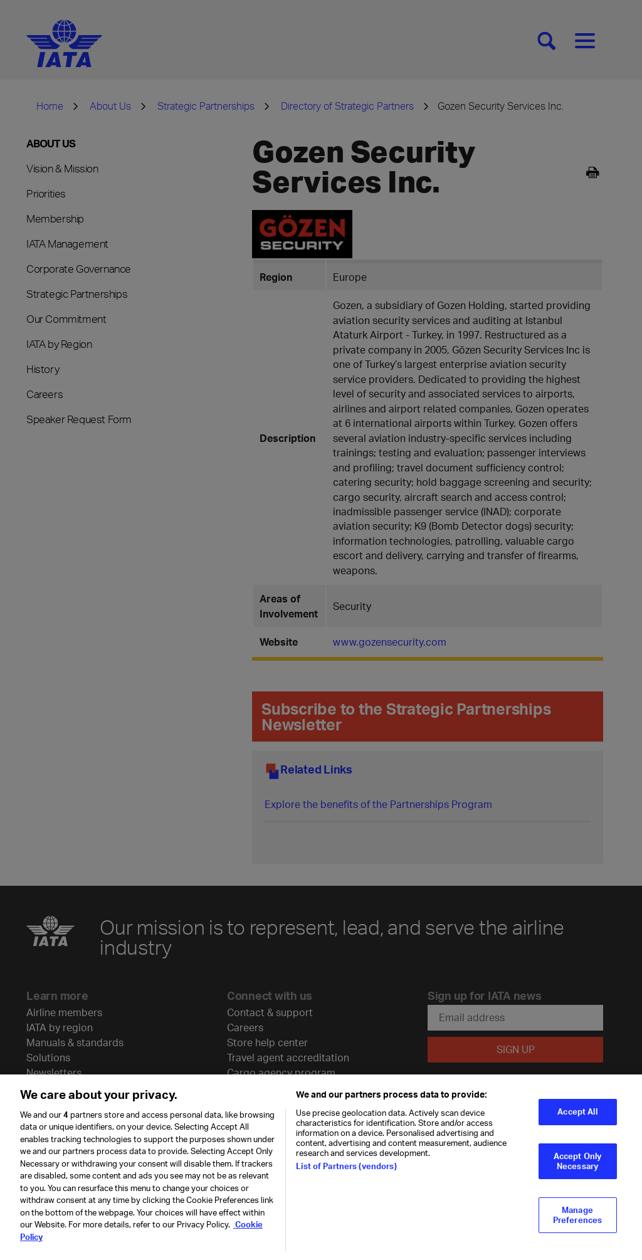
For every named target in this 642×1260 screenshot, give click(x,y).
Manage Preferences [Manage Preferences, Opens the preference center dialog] (577, 1222)
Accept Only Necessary (577, 1168)
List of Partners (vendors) (346, 1173)
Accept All (577, 1119)
